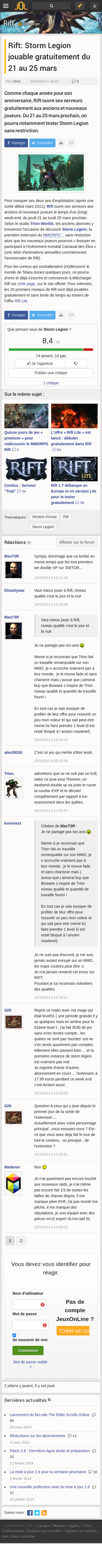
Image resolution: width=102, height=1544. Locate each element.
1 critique (51, 383)
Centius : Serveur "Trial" (20, 488)
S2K (8, 1010)
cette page (26, 284)
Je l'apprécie (40, 363)
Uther (16, 81)
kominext (12, 823)
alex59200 (13, 752)
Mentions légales (66, 1526)
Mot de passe (25, 1314)
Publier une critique (51, 373)
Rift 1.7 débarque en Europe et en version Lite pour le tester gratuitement (74, 494)
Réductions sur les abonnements (37, 1436)
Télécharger (29, 23)
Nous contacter (23, 1536)
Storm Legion (74, 229)
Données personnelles (44, 1531)
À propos (43, 1526)
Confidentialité (12, 1531)
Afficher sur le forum (76, 542)
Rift (8, 23)
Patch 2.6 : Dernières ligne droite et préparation (50, 1451)
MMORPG (52, 235)
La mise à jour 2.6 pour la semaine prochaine (48, 1472)
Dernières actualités (25, 1400)
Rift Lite (20, 301)
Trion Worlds (42, 223)
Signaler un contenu (80, 1531)
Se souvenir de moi (30, 1340)
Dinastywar (14, 590)
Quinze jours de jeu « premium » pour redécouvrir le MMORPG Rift (26, 441)
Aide (4, 1536)
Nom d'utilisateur (28, 1293)
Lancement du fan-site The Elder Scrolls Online (49, 1415)
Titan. (9, 773)
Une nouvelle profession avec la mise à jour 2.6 (50, 1487)
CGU (87, 1526)
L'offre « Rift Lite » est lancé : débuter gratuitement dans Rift (71, 441)
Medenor (12, 1167)
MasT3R (11, 556)
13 (72, 1436)
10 (92, 1472)
